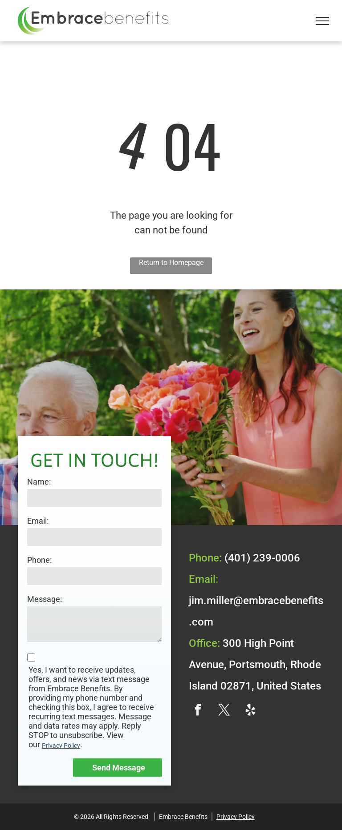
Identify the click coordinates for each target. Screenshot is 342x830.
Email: (38, 520)
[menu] (322, 20)
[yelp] (250, 711)
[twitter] (224, 711)
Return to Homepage (171, 262)
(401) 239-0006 (262, 558)
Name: (39, 481)
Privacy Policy (61, 745)
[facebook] (198, 711)
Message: (44, 599)
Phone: (39, 560)
